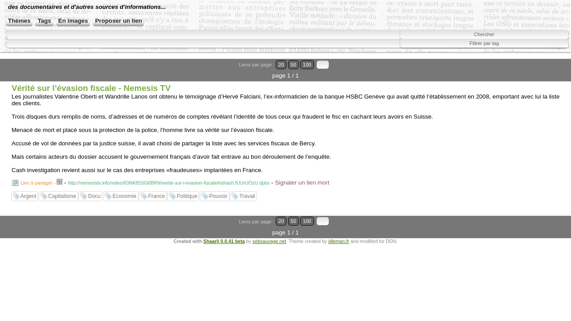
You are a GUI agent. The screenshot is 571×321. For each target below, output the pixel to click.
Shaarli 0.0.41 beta (224, 223)
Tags (72, 30)
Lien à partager (37, 176)
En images (101, 30)
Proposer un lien (147, 30)
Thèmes (47, 30)
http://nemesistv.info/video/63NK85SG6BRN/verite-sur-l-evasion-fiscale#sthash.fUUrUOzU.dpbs (168, 176)
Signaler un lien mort (302, 176)
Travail (247, 190)
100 (543, 69)
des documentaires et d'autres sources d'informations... (154, 13)
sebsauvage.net (269, 223)
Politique (187, 190)
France (156, 190)
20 (525, 69)
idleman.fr (338, 223)
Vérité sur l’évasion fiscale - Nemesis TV (91, 81)
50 (533, 69)
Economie (124, 190)
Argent (28, 190)
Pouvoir (218, 190)
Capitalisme (62, 190)
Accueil (18, 30)
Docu (94, 190)
